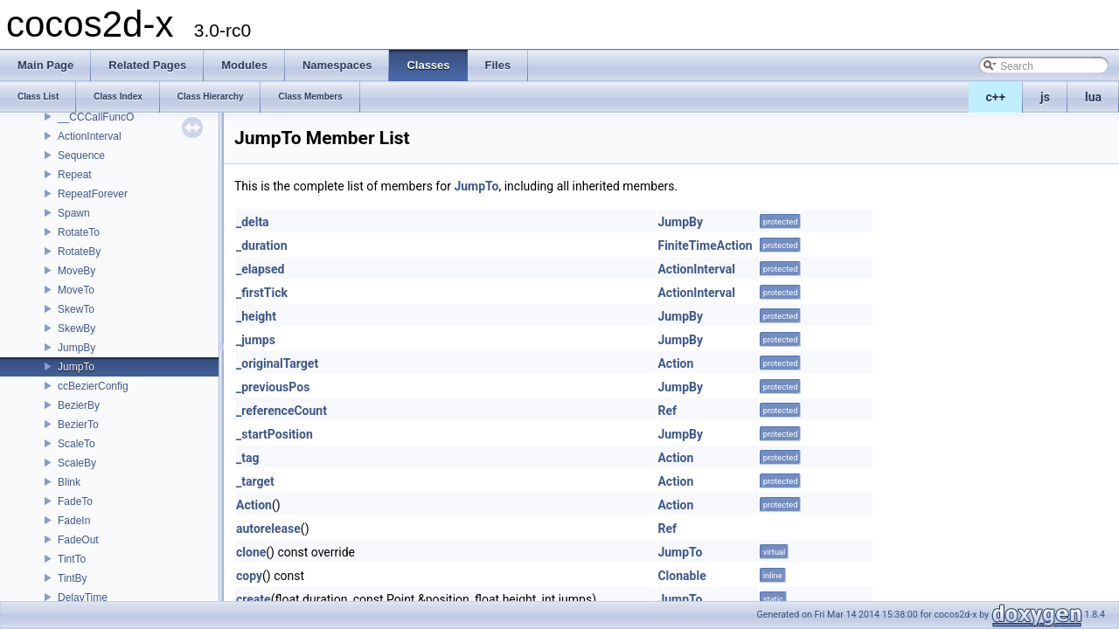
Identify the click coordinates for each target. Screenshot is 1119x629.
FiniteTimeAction (704, 245)
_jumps (255, 340)
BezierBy (79, 405)
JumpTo (76, 367)
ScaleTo (76, 444)
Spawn (74, 213)
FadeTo (75, 501)
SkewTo (76, 309)
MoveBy (76, 271)
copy (249, 576)
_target (255, 481)
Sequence (81, 155)
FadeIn (74, 521)
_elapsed (260, 269)
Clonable (681, 576)
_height (256, 316)
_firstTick (262, 293)
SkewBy (76, 328)
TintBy (72, 578)
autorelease (268, 529)
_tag (247, 458)
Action (675, 363)
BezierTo (78, 424)
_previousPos (272, 387)
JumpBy (76, 348)
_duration (262, 245)
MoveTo (76, 290)
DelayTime (83, 597)
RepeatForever (93, 194)
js (1045, 97)
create (253, 599)
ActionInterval (90, 136)
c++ (996, 97)
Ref (667, 411)
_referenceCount (281, 411)
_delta (252, 222)
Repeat (75, 175)
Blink (69, 482)
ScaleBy (77, 463)
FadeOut (78, 540)
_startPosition (274, 434)
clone (251, 552)
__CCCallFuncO (96, 117)
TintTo (72, 559)
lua (1093, 97)
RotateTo (79, 232)
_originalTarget (277, 363)
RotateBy (79, 251)
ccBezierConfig (93, 386)
